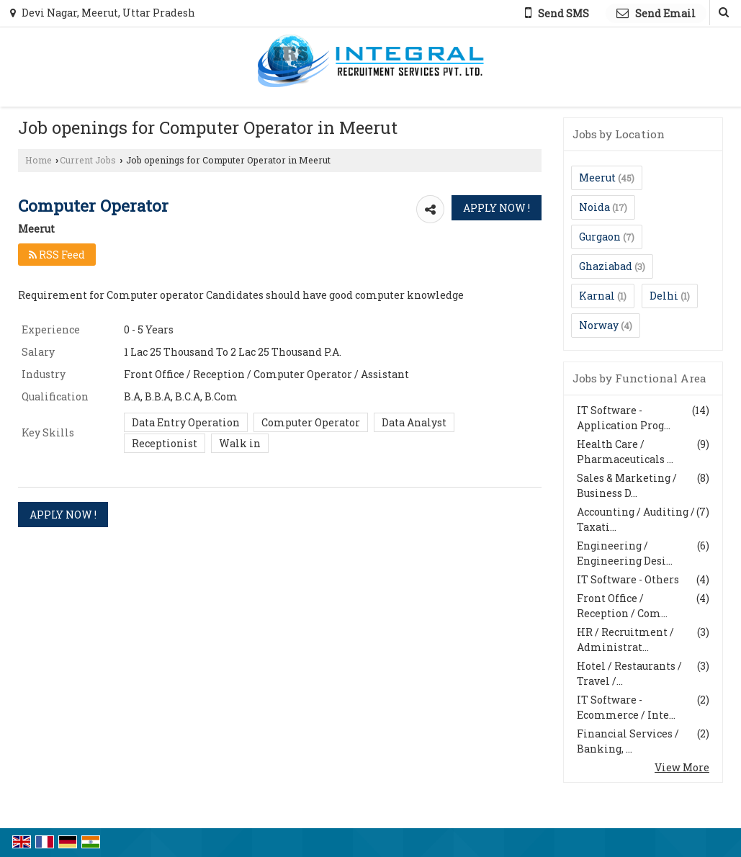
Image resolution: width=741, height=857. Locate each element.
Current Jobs (88, 160)
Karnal (597, 295)
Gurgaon (600, 236)
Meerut (597, 177)
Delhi (664, 295)
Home (38, 160)
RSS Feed (57, 254)
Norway (599, 325)
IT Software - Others (628, 579)
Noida (594, 207)
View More (682, 767)
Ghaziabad (605, 266)
